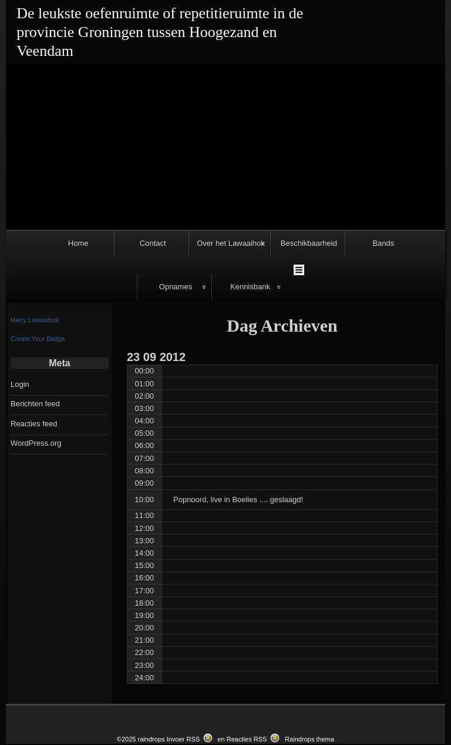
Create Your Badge (38, 287)
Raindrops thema (309, 688)
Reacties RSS (247, 688)
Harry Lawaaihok (35, 268)
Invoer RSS (183, 688)
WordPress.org (36, 392)
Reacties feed (34, 373)
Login (20, 333)
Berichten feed (35, 353)
